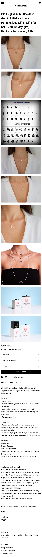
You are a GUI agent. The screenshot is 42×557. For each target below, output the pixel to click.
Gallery (20, 535)
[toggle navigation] (2, 3)
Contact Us (4, 537)
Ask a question (18, 377)
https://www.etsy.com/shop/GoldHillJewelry (23, 506)
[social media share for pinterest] (11, 377)
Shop (3, 535)
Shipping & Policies (15, 382)
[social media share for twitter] (6, 377)
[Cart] (40, 3)
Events (14, 535)
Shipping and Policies (31, 535)
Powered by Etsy (6, 553)
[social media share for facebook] (2, 377)
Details (4, 382)
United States (13, 349)
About (8, 535)
